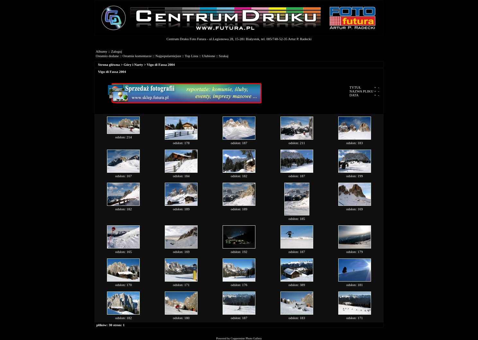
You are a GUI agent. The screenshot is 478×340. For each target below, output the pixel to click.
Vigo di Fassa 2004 (161, 64)
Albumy (101, 51)
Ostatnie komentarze (137, 56)
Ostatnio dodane (107, 56)
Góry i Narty (133, 64)
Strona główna (109, 64)
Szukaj (223, 56)
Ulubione (208, 56)
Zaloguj (116, 51)
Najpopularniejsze (168, 56)
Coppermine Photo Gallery (246, 338)
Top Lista (191, 56)
